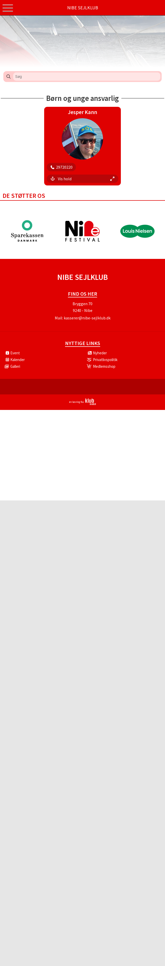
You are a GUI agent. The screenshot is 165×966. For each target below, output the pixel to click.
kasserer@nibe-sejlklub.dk (87, 317)
